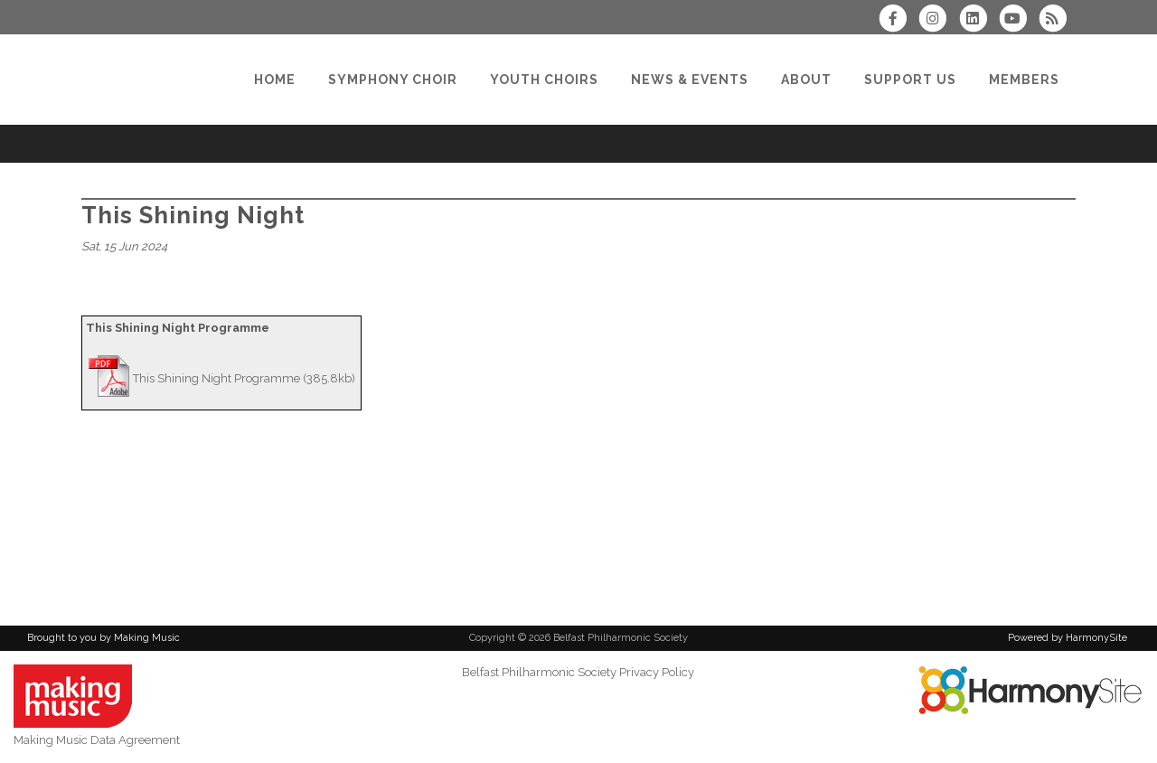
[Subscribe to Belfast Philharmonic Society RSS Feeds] (1057, 20)
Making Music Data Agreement (97, 740)
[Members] (1024, 79)
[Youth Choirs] (544, 79)
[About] (806, 79)
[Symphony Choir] (393, 79)
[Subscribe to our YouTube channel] (1019, 20)
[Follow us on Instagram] (938, 20)
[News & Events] (690, 79)
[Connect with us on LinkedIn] (978, 20)
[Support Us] (910, 79)
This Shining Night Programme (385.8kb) (244, 378)
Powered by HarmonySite (1067, 638)
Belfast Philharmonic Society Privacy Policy (578, 672)
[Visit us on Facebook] (898, 20)
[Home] (275, 79)
